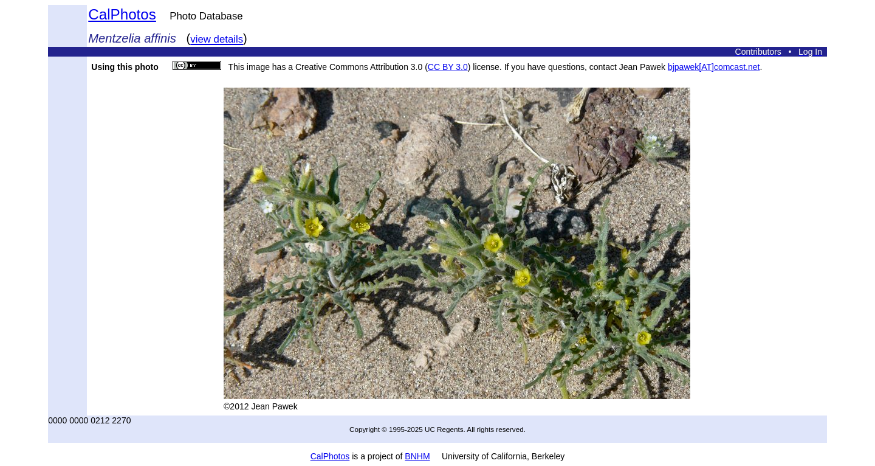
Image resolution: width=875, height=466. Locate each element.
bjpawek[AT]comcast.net (714, 67)
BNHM (417, 456)
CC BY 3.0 (448, 67)
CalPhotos (122, 14)
